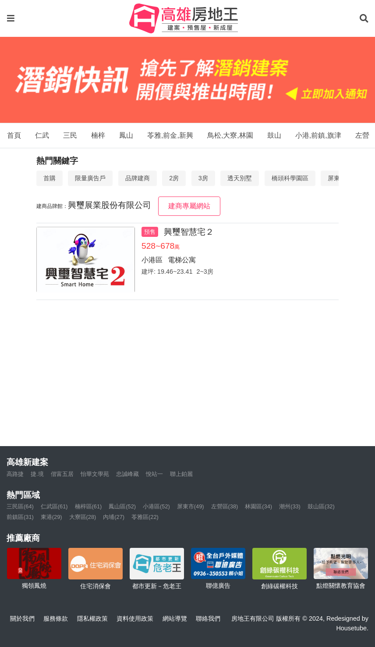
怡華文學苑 (95, 474)
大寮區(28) (82, 517)
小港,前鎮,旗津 (318, 135)
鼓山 (274, 135)
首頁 (14, 135)
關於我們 (22, 618)
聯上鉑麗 (181, 474)
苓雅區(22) (145, 517)
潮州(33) (290, 506)
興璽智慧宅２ (189, 231)
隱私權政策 (92, 618)
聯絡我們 (208, 618)
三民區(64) (20, 506)
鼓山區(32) (321, 506)
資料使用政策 (135, 618)
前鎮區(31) (20, 517)
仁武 (42, 135)
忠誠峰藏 (127, 474)
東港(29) (51, 517)
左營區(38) (224, 506)
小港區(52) (156, 506)
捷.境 (37, 474)
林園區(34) (258, 506)
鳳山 (126, 135)
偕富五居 (62, 474)
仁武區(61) (54, 506)
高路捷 (15, 474)
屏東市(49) (190, 506)
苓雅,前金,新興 (170, 135)
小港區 (152, 260)
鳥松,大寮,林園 (230, 135)
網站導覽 (175, 618)
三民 (70, 135)
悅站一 (154, 474)
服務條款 (55, 618)
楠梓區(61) (88, 506)
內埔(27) (113, 517)
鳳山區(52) (122, 506)
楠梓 (98, 135)
